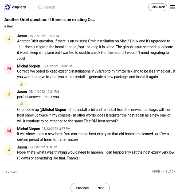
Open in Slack (164, 171)
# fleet (8, 26)
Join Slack (158, 7)
